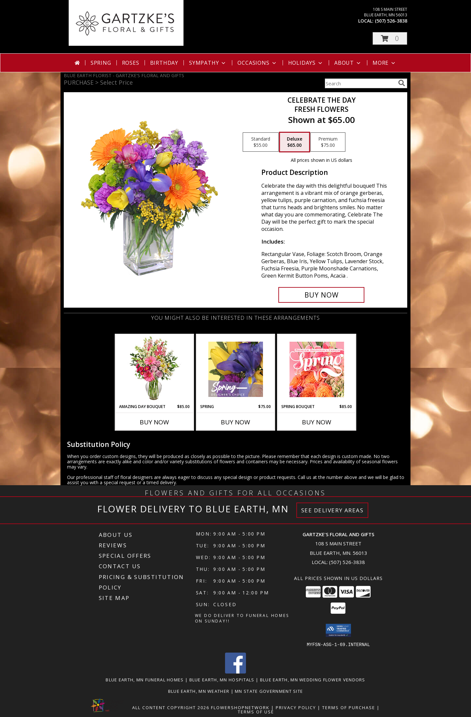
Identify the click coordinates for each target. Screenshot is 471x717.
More (384, 62)
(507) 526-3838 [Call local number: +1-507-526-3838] (391, 21)
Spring (101, 62)
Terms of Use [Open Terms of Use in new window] (256, 711)
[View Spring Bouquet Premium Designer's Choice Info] (316, 369)
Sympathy (208, 62)
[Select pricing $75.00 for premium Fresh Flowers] (328, 142)
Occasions (257, 62)
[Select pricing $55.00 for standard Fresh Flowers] (260, 142)
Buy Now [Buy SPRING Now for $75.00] (235, 422)
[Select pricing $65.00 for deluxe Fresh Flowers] (294, 142)
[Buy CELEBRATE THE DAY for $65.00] (321, 295)
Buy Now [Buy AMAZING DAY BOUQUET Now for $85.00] (154, 422)
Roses (130, 62)
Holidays (305, 62)
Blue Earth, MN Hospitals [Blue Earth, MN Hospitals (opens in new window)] (221, 679)
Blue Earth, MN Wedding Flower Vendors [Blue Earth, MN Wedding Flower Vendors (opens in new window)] (312, 679)
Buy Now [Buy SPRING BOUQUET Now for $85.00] (316, 422)
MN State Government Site (269, 691)
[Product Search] (360, 83)
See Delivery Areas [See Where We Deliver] (332, 510)
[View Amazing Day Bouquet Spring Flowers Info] (154, 369)
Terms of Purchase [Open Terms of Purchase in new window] (348, 707)
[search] (401, 83)
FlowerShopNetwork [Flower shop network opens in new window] (240, 707)
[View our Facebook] (235, 671)
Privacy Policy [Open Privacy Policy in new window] (296, 707)
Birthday (164, 62)
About (348, 62)
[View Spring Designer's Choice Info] (235, 369)
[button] (390, 38)
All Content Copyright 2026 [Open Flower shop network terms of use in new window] (170, 707)
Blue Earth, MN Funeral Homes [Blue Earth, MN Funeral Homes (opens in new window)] (144, 679)
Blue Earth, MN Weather (199, 691)
